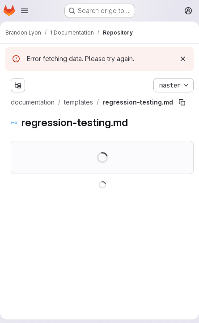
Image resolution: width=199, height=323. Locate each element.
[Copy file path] (182, 102)
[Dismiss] (183, 58)
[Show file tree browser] (18, 85)
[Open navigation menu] (24, 11)
